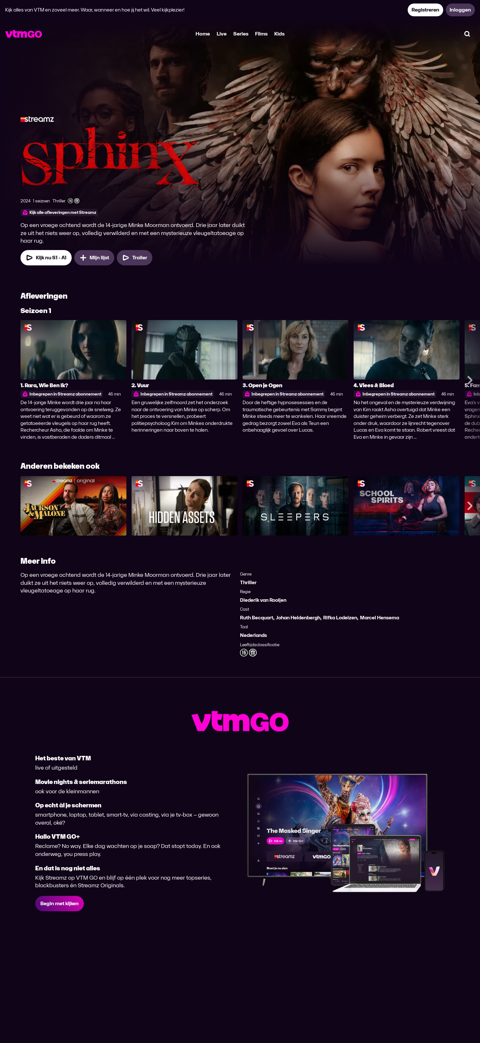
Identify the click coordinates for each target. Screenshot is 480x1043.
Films (261, 34)
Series (240, 34)
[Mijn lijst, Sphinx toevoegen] (94, 257)
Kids (279, 34)
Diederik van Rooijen (263, 600)
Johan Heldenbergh (298, 618)
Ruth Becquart (256, 618)
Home (203, 34)
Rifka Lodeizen (340, 618)
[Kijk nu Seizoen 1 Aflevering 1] (46, 257)
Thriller (248, 582)
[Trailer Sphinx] (134, 257)
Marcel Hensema (379, 618)
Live (222, 34)
